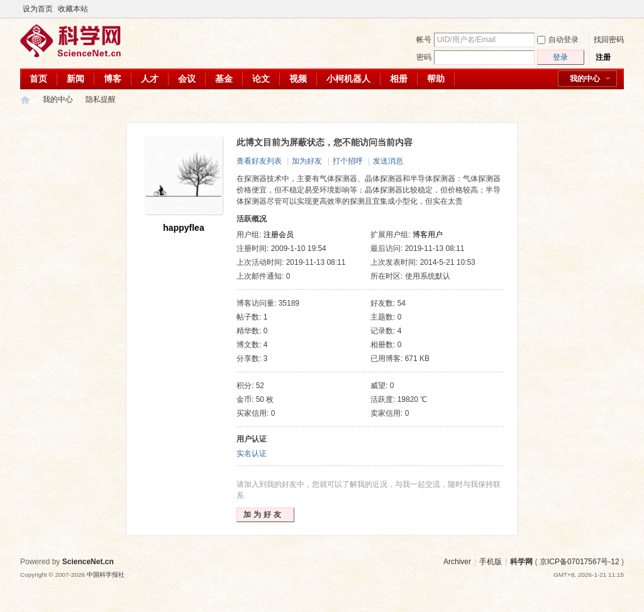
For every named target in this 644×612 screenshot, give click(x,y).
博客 (112, 79)
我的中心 (585, 78)
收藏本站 (73, 8)
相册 (399, 79)
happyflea (183, 228)
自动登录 (558, 39)
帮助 (436, 79)
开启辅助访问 (606, 8)
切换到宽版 (616, 8)
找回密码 (609, 39)
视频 (298, 79)
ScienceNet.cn (88, 561)
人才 (149, 79)
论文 (261, 79)
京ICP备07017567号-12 (579, 561)
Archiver (457, 561)
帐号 (423, 39)
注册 (603, 57)
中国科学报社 (106, 574)
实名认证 (251, 453)
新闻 (75, 79)
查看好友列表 (259, 161)
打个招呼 (348, 161)
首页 (38, 79)
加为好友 (307, 161)
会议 (187, 79)
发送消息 (388, 161)
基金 (224, 79)
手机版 (490, 561)
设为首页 (38, 8)
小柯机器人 (348, 79)
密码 (423, 57)
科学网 (25, 100)
